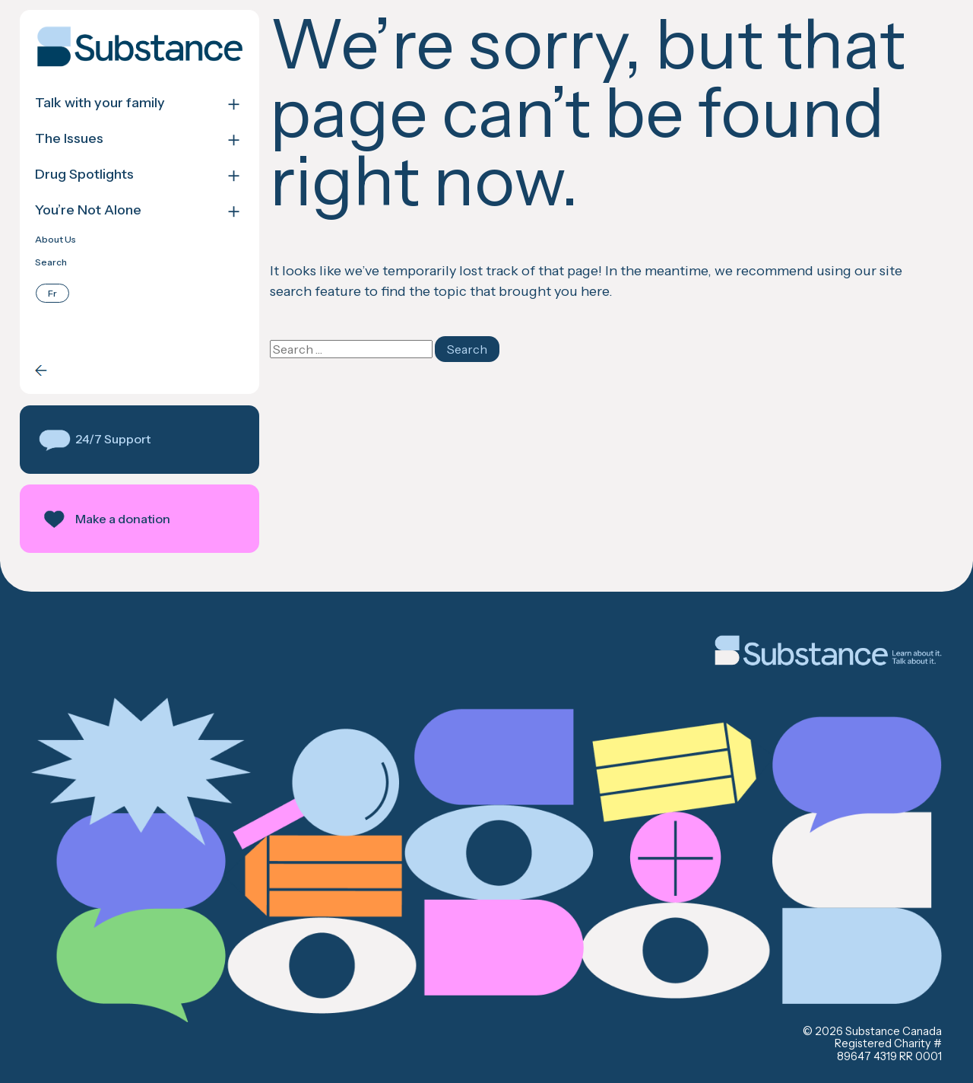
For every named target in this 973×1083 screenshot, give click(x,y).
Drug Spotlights (84, 175)
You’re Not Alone (88, 210)
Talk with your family (100, 103)
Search (51, 262)
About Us (55, 239)
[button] (139, 439)
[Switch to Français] (52, 293)
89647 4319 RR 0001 (889, 1056)
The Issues (69, 139)
